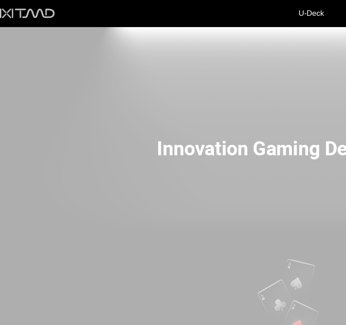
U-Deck (311, 13)
